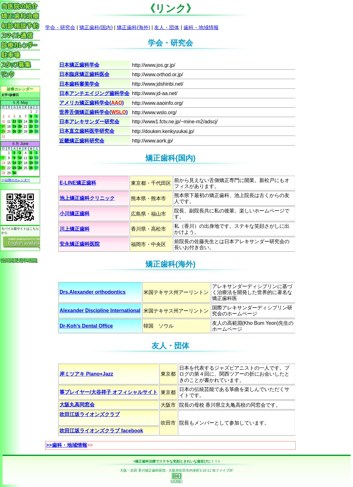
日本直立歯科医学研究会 (86, 131)
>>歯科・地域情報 (66, 445)
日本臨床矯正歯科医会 (84, 74)
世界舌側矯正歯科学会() (93, 112)
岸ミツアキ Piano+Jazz (86, 374)
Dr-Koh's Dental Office (86, 326)
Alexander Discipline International (100, 310)
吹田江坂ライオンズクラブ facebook (101, 430)
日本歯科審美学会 (79, 84)
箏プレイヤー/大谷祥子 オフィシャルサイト (109, 392)
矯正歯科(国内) (96, 27)
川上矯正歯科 (75, 229)
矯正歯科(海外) (133, 27)
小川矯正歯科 (75, 213)
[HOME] (177, 479)
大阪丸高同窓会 (77, 404)
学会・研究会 (60, 27)
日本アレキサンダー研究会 (89, 121)
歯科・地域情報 (201, 27)
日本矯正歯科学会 (79, 64)
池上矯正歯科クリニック (87, 198)
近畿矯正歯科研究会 (81, 140)
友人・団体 (166, 27)
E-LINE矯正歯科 (78, 182)
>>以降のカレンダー (15, 180)
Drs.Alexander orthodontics (93, 292)
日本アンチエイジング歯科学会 (94, 93)
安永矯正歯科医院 (80, 244)
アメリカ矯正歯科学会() (91, 102)
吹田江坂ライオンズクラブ (90, 414)
